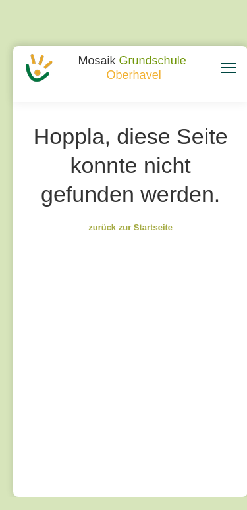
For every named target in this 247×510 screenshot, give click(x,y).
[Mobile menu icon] (228, 68)
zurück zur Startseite (130, 227)
